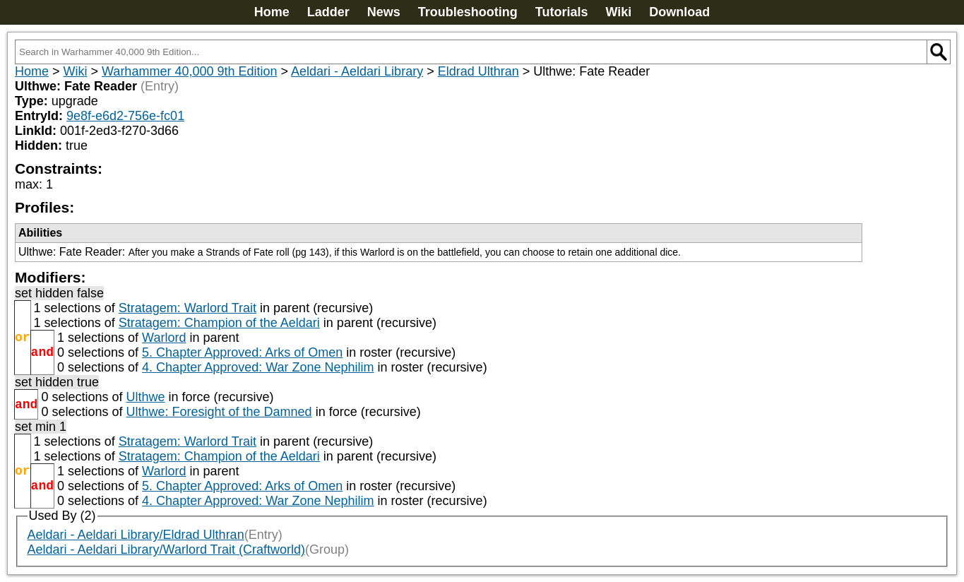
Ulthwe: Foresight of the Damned (218, 412)
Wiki (618, 12)
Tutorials (561, 12)
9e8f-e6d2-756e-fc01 (125, 116)
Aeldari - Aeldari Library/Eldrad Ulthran (136, 535)
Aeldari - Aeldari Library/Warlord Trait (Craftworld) (166, 549)
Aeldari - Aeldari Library (357, 71)
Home (272, 12)
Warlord (164, 338)
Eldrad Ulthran (478, 71)
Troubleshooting (468, 12)
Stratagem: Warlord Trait (187, 308)
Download (679, 12)
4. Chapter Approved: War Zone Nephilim (258, 367)
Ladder (328, 12)
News (383, 12)
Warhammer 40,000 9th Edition (189, 71)
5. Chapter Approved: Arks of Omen (242, 352)
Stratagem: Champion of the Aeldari (219, 323)
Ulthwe (145, 397)
